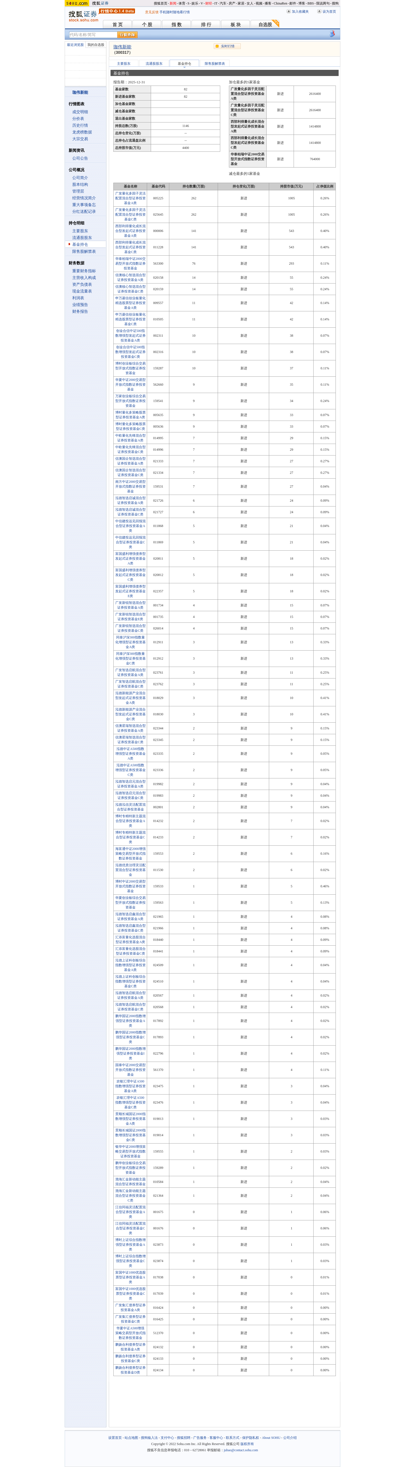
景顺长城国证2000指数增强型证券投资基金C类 (130, 1135)
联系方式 (232, 1438)
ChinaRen (280, 3)
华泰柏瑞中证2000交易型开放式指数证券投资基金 (130, 263)
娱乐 (195, 3)
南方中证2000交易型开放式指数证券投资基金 (130, 486)
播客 (268, 3)
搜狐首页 (160, 3)
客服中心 (216, 1438)
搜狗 (335, 3)
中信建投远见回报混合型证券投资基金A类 (130, 526)
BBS (310, 3)
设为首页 (329, 12)
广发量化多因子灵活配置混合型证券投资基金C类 (130, 214)
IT (215, 3)
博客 (301, 3)
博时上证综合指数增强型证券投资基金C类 (130, 1261)
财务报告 (80, 311)
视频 (259, 3)
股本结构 (80, 184)
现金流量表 (82, 291)
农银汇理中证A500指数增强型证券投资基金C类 (130, 1102)
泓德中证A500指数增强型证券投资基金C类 (130, 770)
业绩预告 (80, 305)
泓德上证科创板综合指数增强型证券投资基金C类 (130, 981)
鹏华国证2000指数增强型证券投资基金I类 (130, 1053)
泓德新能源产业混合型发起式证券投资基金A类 (130, 698)
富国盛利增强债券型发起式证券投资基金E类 (130, 591)
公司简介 (80, 178)
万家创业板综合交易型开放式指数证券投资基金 (130, 401)
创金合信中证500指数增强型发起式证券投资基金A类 (130, 335)
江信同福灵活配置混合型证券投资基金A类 (130, 1212)
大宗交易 (80, 139)
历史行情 (80, 125)
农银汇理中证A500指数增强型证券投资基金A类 (130, 1086)
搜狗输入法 (149, 1438)
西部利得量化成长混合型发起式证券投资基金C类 (130, 247)
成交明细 (80, 112)
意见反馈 (152, 12)
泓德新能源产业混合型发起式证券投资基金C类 (130, 714)
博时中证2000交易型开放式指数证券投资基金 (130, 886)
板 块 (236, 24)
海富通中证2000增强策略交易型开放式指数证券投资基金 (130, 853)
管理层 (78, 191)
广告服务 (200, 1438)
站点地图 (131, 1438)
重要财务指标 (84, 271)
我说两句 (323, 3)
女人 (250, 3)
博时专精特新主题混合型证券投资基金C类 (130, 837)
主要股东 (80, 231)
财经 (208, 3)
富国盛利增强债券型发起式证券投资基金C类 (130, 575)
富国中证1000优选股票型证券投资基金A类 (130, 1277)
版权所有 (247, 1444)
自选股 (265, 24)
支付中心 (167, 1438)
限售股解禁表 (84, 251)
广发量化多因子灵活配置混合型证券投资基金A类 (130, 198)
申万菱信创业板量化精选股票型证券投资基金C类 (130, 319)
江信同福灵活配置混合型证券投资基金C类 (130, 1228)
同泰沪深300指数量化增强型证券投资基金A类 (130, 642)
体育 (182, 3)
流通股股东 (82, 238)
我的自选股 (95, 45)
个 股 (147, 24)
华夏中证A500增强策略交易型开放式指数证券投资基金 (130, 1333)
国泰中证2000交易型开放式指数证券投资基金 (130, 1070)
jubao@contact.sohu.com (241, 1450)
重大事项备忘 (84, 205)
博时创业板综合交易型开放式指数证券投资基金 (130, 368)
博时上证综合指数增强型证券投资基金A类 (130, 1244)
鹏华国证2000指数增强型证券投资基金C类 (130, 1037)
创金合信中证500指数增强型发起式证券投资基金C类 (130, 352)
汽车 (223, 3)
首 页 (117, 24)
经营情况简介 (84, 198)
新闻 (173, 3)
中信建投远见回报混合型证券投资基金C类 (130, 542)
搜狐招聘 (183, 1438)
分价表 (78, 119)
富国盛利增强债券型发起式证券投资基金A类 (130, 558)
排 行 (206, 24)
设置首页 (115, 1438)
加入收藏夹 (300, 12)
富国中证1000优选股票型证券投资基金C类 (130, 1293)
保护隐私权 (250, 1438)
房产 (232, 3)
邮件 (292, 3)
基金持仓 (80, 244)
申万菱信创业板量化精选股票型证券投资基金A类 (130, 303)
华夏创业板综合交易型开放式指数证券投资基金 (130, 902)
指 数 (177, 24)
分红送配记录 (84, 211)
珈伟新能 (122, 46)
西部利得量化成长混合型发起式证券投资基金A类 (130, 231)
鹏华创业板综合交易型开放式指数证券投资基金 (130, 1168)
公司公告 (80, 158)
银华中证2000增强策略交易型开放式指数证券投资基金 (130, 1151)
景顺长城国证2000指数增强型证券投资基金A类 (130, 1119)
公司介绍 (290, 1438)
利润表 (78, 298)
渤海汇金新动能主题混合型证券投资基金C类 (130, 1195)
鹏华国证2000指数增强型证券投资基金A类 (130, 1021)
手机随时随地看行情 (174, 12)
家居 (241, 3)
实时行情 (228, 46)
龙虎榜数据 (82, 132)
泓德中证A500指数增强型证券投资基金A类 (130, 753)
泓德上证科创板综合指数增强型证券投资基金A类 (130, 965)
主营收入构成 (84, 278)
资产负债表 (82, 284)
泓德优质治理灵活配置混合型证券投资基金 (130, 870)
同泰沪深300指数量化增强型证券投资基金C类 (130, 658)
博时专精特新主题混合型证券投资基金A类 (130, 821)
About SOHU (271, 1438)
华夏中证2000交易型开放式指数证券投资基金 (130, 384)
